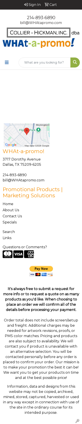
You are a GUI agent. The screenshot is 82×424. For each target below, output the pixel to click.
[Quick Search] (45, 62)
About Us (11, 210)
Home (8, 204)
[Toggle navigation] (6, 62)
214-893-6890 (41, 17)
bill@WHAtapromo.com (41, 23)
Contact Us (12, 216)
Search (9, 232)
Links (7, 238)
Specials (10, 222)
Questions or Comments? (25, 247)
